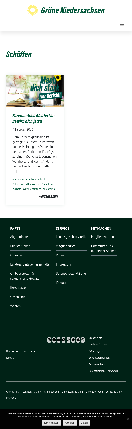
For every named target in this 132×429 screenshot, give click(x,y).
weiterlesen (48, 197)
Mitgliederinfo (65, 246)
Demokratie (33, 184)
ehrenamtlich (34, 188)
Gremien (16, 255)
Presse (60, 255)
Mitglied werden (102, 237)
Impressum (63, 264)
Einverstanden (51, 422)
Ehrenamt (19, 184)
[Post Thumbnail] (35, 90)
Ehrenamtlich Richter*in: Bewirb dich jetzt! (33, 118)
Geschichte (18, 297)
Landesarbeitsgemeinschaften (30, 264)
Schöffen (48, 184)
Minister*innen (20, 246)
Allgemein (18, 179)
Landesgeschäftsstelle (71, 237)
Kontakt (61, 283)
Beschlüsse (18, 287)
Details (84, 422)
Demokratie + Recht (35, 179)
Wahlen (15, 306)
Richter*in (49, 188)
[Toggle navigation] (122, 26)
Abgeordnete (19, 237)
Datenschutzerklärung (71, 273)
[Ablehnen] (127, 419)
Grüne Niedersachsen (73, 10)
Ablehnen (69, 422)
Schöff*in (19, 188)
